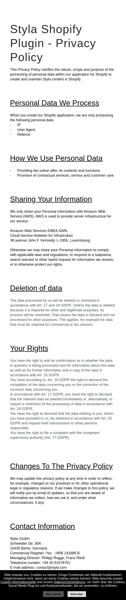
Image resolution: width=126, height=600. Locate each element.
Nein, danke (53, 594)
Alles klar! (76, 594)
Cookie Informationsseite (18, 582)
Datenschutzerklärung (69, 582)
